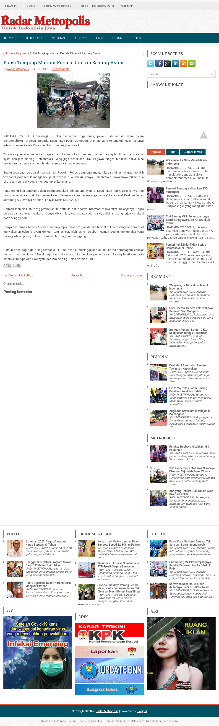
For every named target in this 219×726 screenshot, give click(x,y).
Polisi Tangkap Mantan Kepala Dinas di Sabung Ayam (63, 62)
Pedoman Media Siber (58, 6)
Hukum (117, 38)
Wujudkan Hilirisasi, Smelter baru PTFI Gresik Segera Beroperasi (118, 565)
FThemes (60, 721)
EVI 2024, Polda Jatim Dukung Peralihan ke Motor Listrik (188, 390)
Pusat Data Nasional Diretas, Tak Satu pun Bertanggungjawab (190, 543)
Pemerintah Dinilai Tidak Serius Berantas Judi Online (186, 246)
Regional (81, 38)
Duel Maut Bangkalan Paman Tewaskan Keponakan (187, 367)
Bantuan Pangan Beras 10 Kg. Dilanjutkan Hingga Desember (188, 331)
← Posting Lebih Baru (19, 275)
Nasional (59, 38)
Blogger (142, 711)
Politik (136, 38)
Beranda (10, 6)
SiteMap (127, 6)
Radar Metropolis (18, 69)
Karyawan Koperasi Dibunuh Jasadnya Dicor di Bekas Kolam (189, 585)
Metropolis (35, 38)
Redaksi (29, 6)
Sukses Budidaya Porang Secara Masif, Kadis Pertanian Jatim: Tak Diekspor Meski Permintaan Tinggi (118, 588)
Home (9, 53)
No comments (61, 69)
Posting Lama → (131, 275)
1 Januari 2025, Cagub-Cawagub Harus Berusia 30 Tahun (46, 543)
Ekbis (100, 38)
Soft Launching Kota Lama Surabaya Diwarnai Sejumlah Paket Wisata (192, 470)
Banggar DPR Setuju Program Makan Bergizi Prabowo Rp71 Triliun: (48, 564)
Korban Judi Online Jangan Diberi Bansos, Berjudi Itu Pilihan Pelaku (118, 543)
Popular (156, 152)
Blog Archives (193, 152)
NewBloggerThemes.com (162, 721)
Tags (172, 152)
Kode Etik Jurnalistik (97, 6)
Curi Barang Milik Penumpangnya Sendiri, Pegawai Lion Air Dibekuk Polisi (188, 220)
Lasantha (96, 721)
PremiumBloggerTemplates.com (124, 721)
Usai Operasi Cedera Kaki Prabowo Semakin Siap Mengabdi (191, 310)
